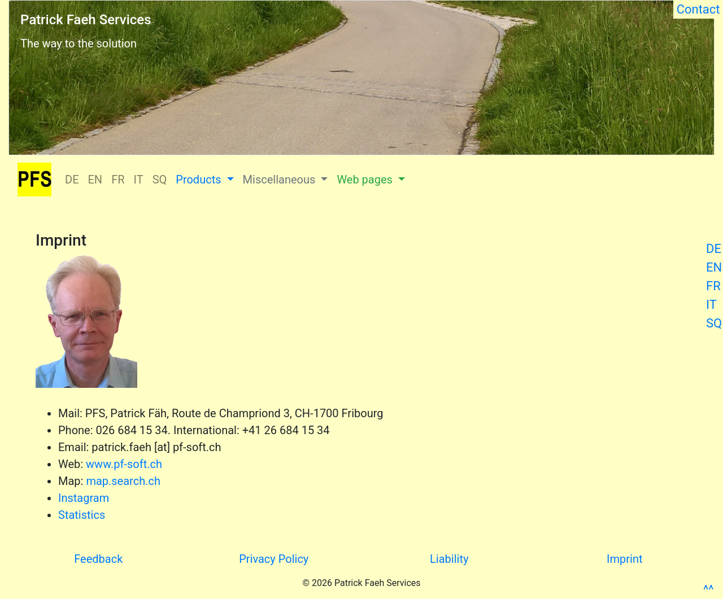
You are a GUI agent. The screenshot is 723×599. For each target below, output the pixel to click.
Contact (698, 9)
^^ (708, 590)
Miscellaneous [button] (281, 179)
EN (714, 267)
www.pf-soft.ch (124, 464)
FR (713, 286)
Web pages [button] (366, 179)
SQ (714, 323)
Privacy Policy (273, 559)
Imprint (624, 559)
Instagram (83, 498)
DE (713, 249)
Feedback (98, 559)
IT (711, 305)
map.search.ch (123, 481)
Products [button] (200, 179)
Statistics (81, 515)
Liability (449, 559)
